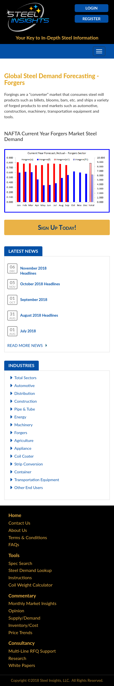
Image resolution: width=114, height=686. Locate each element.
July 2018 (28, 331)
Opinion (16, 610)
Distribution (24, 393)
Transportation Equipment (36, 479)
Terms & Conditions (27, 537)
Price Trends (20, 632)
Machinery (23, 424)
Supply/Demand (24, 617)
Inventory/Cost (23, 625)
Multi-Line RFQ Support (32, 650)
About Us (17, 530)
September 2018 (33, 299)
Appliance (22, 448)
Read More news (25, 345)
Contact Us (19, 522)
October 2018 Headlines (40, 284)
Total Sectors (25, 377)
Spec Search (20, 563)
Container (22, 471)
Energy (20, 416)
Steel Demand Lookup (30, 570)
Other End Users (28, 487)
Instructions (20, 577)
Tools (13, 555)
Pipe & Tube (24, 409)
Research (17, 658)
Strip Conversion (28, 464)
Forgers (20, 432)
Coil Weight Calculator (30, 584)
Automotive (24, 385)
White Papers (21, 665)
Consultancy (21, 643)
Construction (25, 401)
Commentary (22, 596)
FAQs (13, 544)
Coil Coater (24, 456)
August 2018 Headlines (39, 315)
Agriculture (23, 440)
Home (14, 515)
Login (91, 8)
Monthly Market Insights (32, 603)
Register (92, 18)
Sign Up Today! (57, 227)
